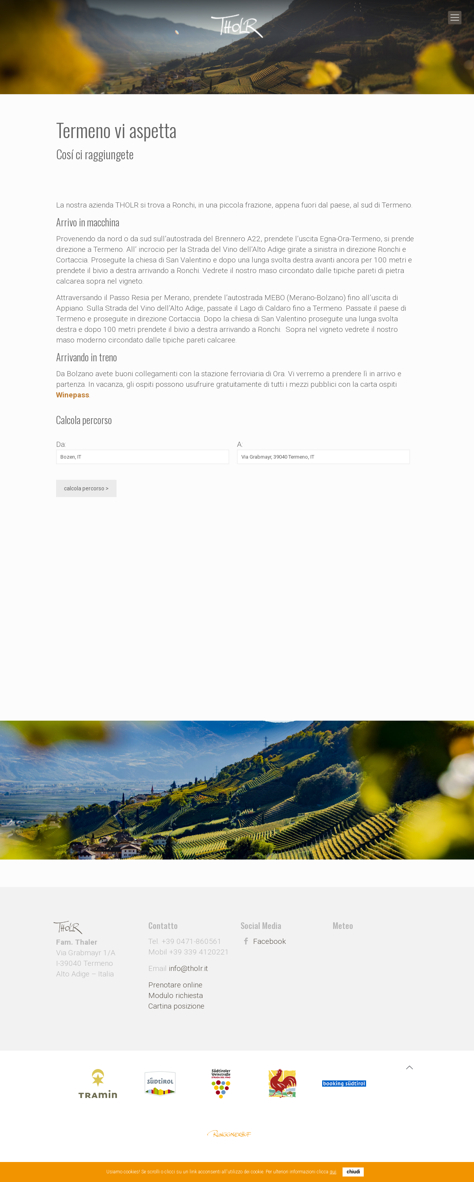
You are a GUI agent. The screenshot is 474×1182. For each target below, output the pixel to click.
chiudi (353, 1172)
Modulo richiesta (175, 995)
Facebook (269, 941)
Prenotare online (175, 984)
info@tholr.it (188, 968)
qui (333, 1172)
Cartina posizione (176, 1006)
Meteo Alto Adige (375, 959)
